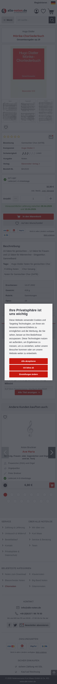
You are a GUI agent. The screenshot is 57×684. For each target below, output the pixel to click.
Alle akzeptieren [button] (28, 361)
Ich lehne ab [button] (28, 368)
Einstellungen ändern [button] (28, 374)
